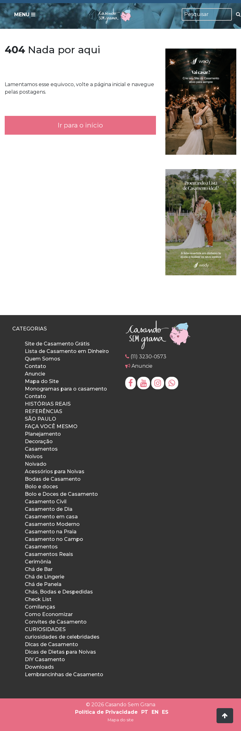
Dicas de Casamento (51, 644)
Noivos (34, 456)
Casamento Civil (46, 502)
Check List (38, 599)
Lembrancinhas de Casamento (64, 674)
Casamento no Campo (54, 539)
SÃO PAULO (40, 419)
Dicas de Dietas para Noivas (60, 652)
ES (165, 712)
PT (144, 712)
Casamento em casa (51, 517)
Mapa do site (121, 720)
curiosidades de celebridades (62, 637)
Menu (24, 15)
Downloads (39, 667)
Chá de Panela (43, 584)
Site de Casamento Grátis (57, 344)
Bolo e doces (41, 487)
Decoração (39, 441)
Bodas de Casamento (53, 479)
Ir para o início (80, 125)
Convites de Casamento (56, 622)
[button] (225, 715)
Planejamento (43, 434)
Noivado (35, 464)
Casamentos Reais (49, 554)
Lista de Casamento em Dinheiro (67, 351)
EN (155, 712)
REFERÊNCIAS (43, 411)
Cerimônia (38, 562)
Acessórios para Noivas (54, 471)
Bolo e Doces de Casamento (61, 494)
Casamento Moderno (52, 524)
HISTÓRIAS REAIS (48, 404)
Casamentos (41, 449)
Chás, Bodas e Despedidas (59, 592)
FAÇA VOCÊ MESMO (51, 426)
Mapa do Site (42, 381)
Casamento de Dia (48, 509)
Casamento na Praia (51, 532)
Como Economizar (49, 614)
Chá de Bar (39, 569)
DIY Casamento (45, 659)
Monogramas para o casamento (66, 389)
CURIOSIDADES (45, 629)
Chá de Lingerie (44, 577)
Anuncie (35, 374)
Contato (35, 366)
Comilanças (40, 607)
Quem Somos (42, 359)
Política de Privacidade (106, 712)
